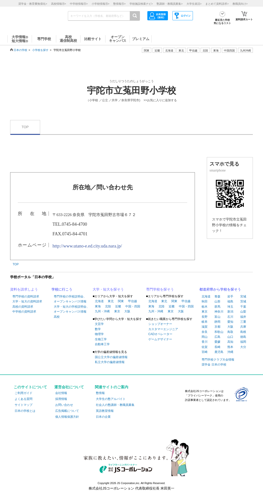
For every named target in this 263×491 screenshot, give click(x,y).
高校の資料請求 (22, 306)
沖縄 (230, 352)
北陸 (108, 306)
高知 (230, 342)
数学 (98, 329)
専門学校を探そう (160, 289)
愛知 (230, 321)
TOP (25, 127)
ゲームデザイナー (160, 339)
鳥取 (230, 332)
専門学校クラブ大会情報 (218, 359)
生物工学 (101, 339)
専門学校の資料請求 (25, 296)
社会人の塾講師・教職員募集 (115, 405)
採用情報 (61, 399)
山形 (217, 301)
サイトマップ (23, 405)
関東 (121, 301)
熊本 (230, 347)
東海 (98, 306)
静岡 (217, 321)
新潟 (230, 311)
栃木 (205, 306)
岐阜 (205, 321)
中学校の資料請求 (24, 311)
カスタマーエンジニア (163, 329)
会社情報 (61, 393)
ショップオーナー (160, 324)
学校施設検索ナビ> (141, 3)
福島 (230, 301)
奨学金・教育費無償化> (32, 3)
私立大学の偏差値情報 (110, 362)
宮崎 (205, 352)
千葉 (243, 306)
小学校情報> (100, 3)
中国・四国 (132, 306)
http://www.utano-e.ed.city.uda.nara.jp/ (87, 246)
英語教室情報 (105, 411)
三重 (243, 321)
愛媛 (217, 342)
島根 (243, 332)
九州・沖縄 (102, 311)
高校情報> (58, 3)
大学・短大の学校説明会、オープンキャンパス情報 (71, 309)
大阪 (127, 311)
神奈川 (218, 311)
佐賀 (205, 347)
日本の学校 (20, 50)
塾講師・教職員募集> (170, 3)
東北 (111, 301)
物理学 (99, 334)
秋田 (205, 301)
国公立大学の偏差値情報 (111, 357)
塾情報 (100, 393)
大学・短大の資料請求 (27, 301)
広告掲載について (67, 411)
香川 (205, 342)
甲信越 (132, 301)
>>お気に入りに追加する (160, 100)
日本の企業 (103, 416)
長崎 (217, 347)
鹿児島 (218, 352)
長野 (205, 317)
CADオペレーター (160, 334)
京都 (217, 326)
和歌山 (218, 332)
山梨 (243, 311)
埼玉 (230, 306)
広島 (217, 337)
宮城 (243, 296)
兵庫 (243, 326)
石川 (230, 317)
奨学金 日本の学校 (214, 364)
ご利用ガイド (23, 393)
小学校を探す (40, 50)
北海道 (169, 50)
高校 (57, 317)
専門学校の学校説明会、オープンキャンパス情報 (70, 299)
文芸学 (99, 324)
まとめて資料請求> (217, 3)
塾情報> (119, 3)
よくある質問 (23, 399)
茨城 (243, 301)
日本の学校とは (25, 411)
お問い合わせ (64, 405)
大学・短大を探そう (108, 289)
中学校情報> (79, 3)
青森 (217, 296)
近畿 (118, 306)
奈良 (205, 332)
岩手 (230, 296)
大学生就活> (194, 3)
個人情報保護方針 (67, 416)
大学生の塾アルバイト (111, 399)
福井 (243, 317)
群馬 (217, 306)
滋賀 (205, 326)
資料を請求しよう (24, 289)
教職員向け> (240, 3)
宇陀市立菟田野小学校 (131, 91)
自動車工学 (102, 344)
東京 (117, 311)
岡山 (205, 337)
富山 (217, 317)
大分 (243, 347)
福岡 (243, 342)
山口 (230, 337)
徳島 (243, 337)
